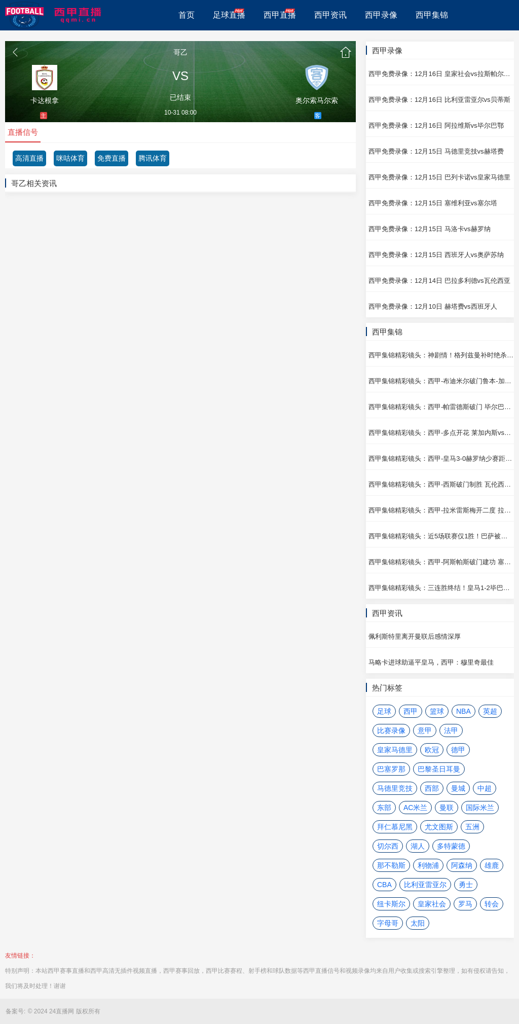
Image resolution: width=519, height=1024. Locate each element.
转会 (492, 904)
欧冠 (432, 750)
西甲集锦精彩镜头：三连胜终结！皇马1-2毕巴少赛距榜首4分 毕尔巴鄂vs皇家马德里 (441, 588)
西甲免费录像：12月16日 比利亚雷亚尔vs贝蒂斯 (439, 99)
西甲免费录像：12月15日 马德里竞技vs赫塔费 (436, 151)
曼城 (458, 788)
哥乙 (180, 52)
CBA (384, 885)
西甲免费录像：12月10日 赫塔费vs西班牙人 (432, 306)
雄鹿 (492, 865)
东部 (384, 807)
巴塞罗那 (391, 769)
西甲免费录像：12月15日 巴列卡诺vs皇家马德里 (439, 177)
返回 (15, 52)
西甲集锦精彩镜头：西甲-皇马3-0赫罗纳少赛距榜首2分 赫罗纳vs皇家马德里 (441, 458)
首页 (346, 52)
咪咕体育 (70, 158)
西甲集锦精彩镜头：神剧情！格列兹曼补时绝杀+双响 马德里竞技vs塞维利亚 (441, 355)
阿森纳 (461, 865)
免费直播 (111, 158)
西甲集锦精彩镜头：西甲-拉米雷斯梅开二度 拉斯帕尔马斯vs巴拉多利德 (441, 510)
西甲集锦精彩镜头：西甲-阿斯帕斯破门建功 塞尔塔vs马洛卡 (441, 562)
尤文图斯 (439, 827)
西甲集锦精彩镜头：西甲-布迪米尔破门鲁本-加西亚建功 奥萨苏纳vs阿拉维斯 (441, 381)
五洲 (472, 827)
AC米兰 (415, 807)
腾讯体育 (152, 158)
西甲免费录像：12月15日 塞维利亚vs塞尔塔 (432, 203)
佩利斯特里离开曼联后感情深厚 (414, 636)
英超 (490, 711)
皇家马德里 (395, 750)
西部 (432, 788)
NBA (463, 711)
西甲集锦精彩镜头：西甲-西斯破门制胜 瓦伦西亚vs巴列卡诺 (441, 484)
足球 (384, 711)
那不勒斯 (391, 865)
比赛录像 (391, 730)
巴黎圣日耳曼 (439, 769)
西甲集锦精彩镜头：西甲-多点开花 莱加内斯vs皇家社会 (441, 432)
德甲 (458, 750)
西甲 (410, 711)
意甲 (425, 730)
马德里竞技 (395, 788)
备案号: (15, 1011)
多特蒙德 (451, 846)
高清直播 (29, 158)
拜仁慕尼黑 (395, 827)
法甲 (451, 730)
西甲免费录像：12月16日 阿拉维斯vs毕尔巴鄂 (436, 125)
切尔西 (387, 846)
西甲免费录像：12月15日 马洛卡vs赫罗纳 (429, 229)
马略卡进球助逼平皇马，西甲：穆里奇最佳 (431, 662)
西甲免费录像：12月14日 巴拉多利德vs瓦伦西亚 (439, 280)
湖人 (418, 846)
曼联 (446, 807)
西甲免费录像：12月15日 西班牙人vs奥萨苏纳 (436, 255)
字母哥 (387, 923)
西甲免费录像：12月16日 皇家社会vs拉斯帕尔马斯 (441, 74)
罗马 (465, 904)
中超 (484, 788)
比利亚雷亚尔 (425, 885)
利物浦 (428, 865)
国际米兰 (480, 807)
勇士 (466, 885)
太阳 (418, 923)
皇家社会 (432, 904)
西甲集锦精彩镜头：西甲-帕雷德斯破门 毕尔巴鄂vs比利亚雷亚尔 (441, 407)
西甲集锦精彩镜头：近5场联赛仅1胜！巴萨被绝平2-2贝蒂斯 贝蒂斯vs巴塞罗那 (441, 536)
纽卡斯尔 (391, 904)
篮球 (437, 711)
